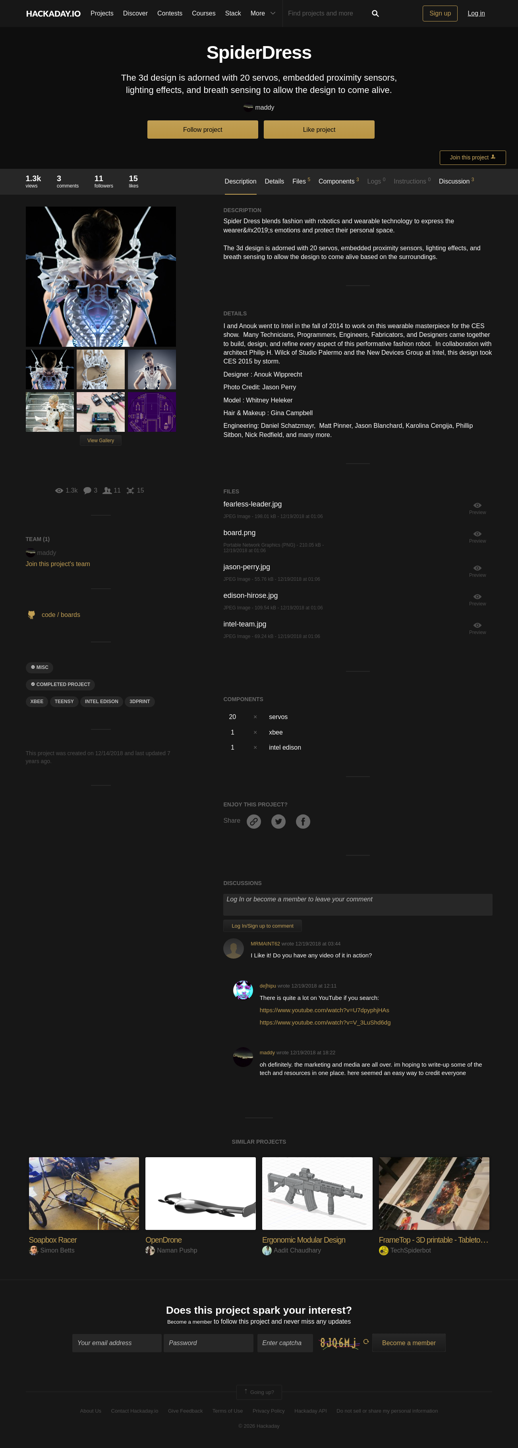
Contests (169, 13)
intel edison (101, 701)
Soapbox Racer (56, 1240)
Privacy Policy (269, 1413)
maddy (259, 107)
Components (339, 181)
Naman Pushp (171, 1250)
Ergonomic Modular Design (310, 1240)
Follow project (202, 129)
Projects (102, 13)
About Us (90, 1413)
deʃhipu (268, 986)
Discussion (456, 181)
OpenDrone (166, 1240)
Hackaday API (310, 1413)
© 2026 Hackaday (259, 1428)
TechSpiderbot (405, 1250)
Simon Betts (52, 1250)
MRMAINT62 (265, 944)
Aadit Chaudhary (291, 1250)
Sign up (440, 13)
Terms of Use (228, 1413)
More (265, 13)
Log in (476, 13)
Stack (233, 13)
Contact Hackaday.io (134, 1413)
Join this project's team (58, 564)
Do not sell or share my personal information (387, 1413)
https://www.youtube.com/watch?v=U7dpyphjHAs (324, 1010)
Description (241, 181)
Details (274, 181)
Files (301, 181)
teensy (64, 701)
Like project (319, 129)
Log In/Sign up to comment (262, 926)
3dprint (140, 701)
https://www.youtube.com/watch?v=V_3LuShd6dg (325, 1022)
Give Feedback (185, 1413)
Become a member (189, 1323)
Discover (135, 13)
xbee (37, 701)
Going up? (258, 1394)
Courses (204, 13)
